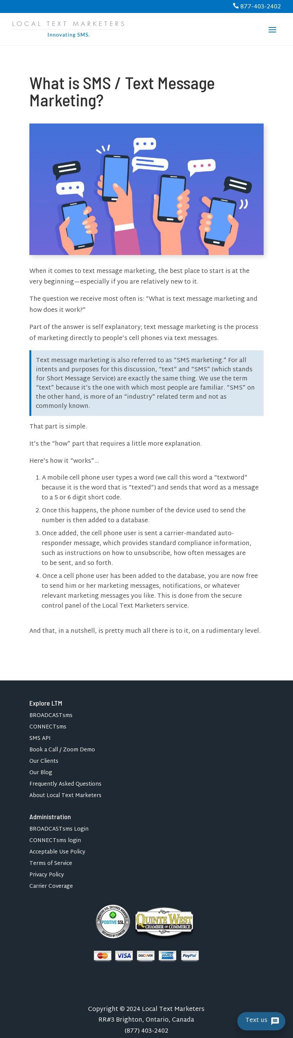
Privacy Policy (46, 876)
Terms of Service (50, 864)
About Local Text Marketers (65, 797)
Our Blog (40, 774)
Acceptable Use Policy (57, 853)
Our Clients (43, 762)
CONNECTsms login (55, 841)
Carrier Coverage (51, 887)
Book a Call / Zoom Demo (62, 751)
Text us (256, 1021)
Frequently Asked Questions (65, 785)
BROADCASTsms (50, 716)
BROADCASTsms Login (59, 830)
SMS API (40, 739)
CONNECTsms (47, 728)
